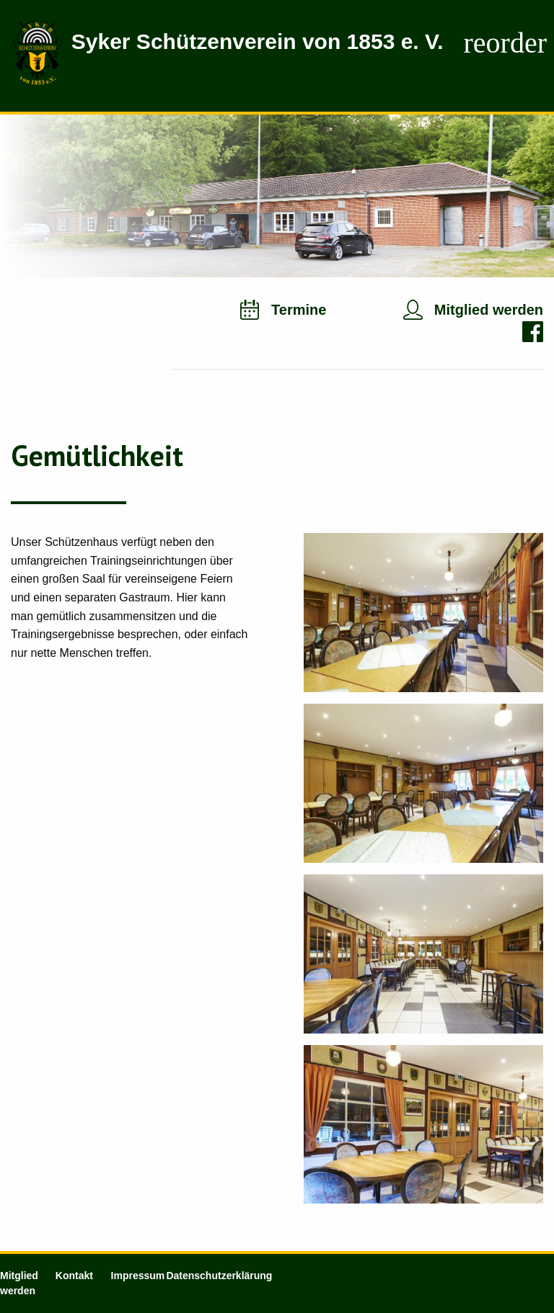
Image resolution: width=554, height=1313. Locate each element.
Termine (298, 310)
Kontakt (74, 1275)
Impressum (138, 1275)
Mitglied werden (488, 310)
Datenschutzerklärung (219, 1275)
